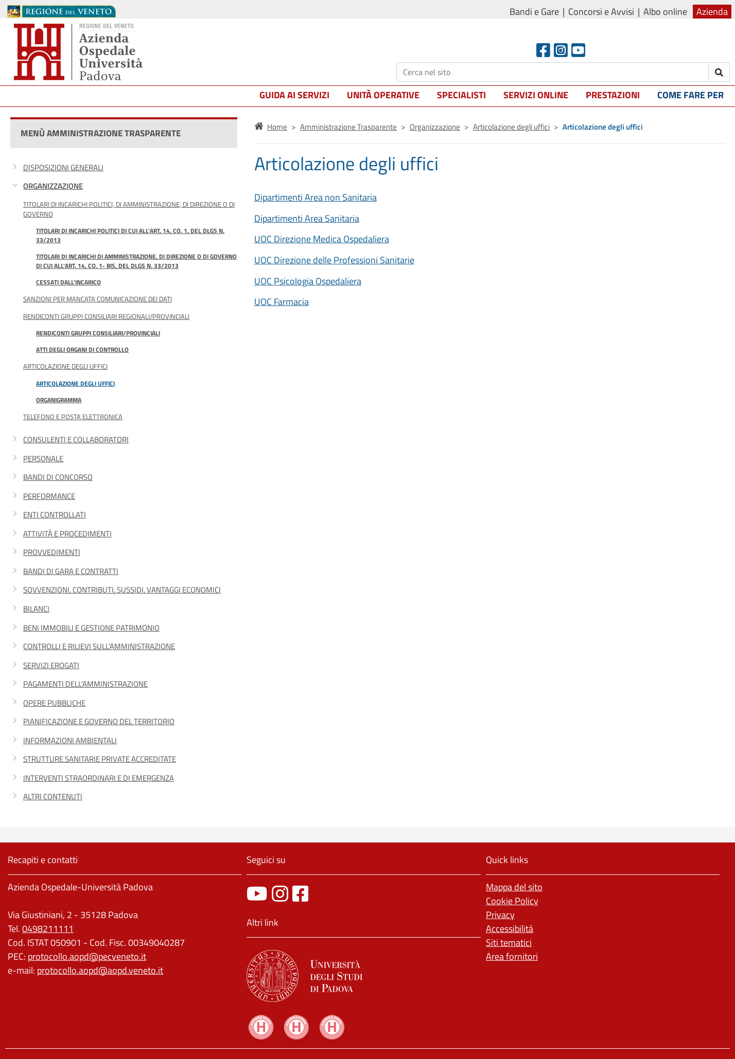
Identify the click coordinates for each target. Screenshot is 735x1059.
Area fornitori (512, 956)
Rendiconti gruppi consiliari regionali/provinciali (106, 316)
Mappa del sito (514, 887)
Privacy (500, 915)
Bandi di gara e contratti (70, 571)
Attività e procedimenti (67, 534)
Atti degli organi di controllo (82, 349)
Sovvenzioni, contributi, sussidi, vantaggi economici (122, 590)
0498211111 (48, 929)
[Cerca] (552, 72)
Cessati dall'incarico (68, 282)
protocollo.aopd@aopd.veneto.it (100, 970)
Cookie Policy (512, 901)
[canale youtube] (257, 893)
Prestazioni (613, 95)
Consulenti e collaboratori (76, 439)
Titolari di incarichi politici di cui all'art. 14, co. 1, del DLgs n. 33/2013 (130, 235)
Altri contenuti (52, 796)
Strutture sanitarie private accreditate (99, 759)
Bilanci (36, 609)
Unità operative (383, 95)
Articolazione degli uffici (65, 366)
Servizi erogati (51, 665)
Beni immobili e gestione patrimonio (91, 628)
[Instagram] (561, 50)
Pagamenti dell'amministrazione (85, 684)
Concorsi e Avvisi (601, 12)
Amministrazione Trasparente (348, 127)
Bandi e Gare (534, 12)
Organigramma (58, 400)
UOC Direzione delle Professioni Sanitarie (334, 260)
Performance (49, 496)
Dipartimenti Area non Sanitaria (315, 197)
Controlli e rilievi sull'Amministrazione (99, 646)
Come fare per (690, 95)
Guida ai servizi (294, 95)
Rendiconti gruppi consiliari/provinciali (98, 333)
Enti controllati (54, 514)
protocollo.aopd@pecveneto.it (87, 956)
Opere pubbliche (54, 703)
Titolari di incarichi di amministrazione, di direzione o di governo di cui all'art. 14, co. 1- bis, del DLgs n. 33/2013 (136, 261)
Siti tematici (509, 942)
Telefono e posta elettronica (72, 416)
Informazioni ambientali (70, 740)
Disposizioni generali (63, 167)
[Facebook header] (543, 50)
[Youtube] (578, 50)
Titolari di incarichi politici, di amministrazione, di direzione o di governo (129, 209)
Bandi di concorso (58, 477)
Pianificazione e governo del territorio (98, 721)
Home (277, 127)
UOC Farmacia (281, 302)
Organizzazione (53, 186)
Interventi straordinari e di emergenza (98, 778)
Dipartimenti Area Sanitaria (306, 218)
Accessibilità (509, 929)
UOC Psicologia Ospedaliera (307, 281)
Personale (43, 458)
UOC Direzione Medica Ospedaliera (321, 239)
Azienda (712, 12)
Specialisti (461, 95)
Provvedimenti (51, 552)
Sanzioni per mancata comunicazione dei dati (97, 299)
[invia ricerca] (719, 72)
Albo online (665, 12)
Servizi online (535, 95)
